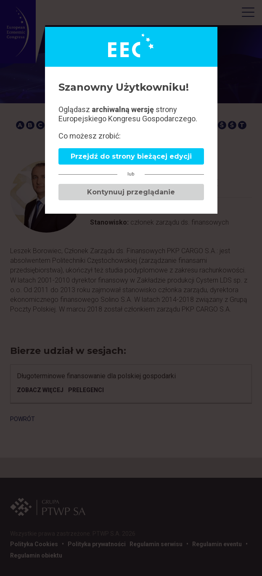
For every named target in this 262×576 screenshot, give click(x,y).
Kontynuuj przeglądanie (131, 192)
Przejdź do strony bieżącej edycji (131, 156)
